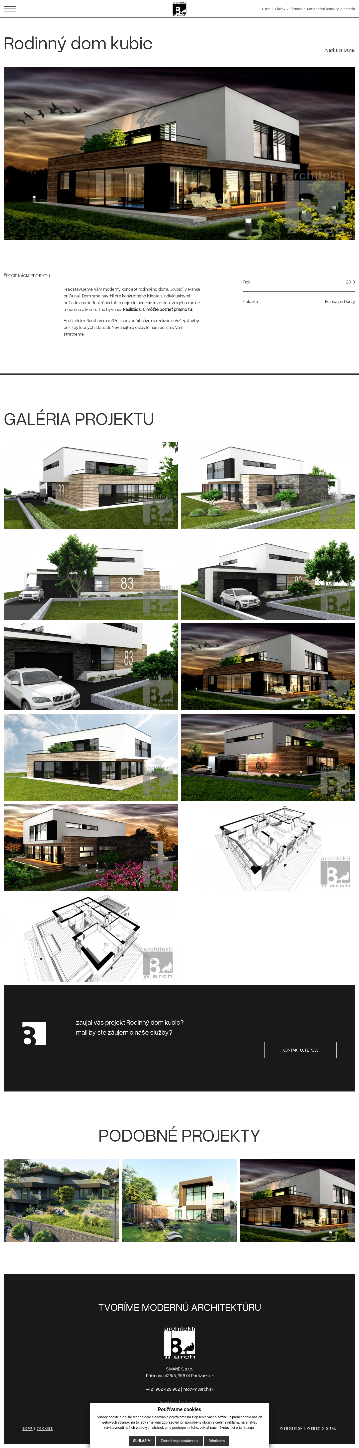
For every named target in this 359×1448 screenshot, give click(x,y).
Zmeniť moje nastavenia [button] (179, 1441)
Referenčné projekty (323, 8)
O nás (266, 8)
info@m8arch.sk (198, 1389)
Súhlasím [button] (142, 1441)
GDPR (27, 1428)
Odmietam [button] (216, 1441)
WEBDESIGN (291, 1428)
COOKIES (45, 1428)
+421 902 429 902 (163, 1389)
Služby (280, 8)
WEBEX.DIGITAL (322, 1428)
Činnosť (296, 8)
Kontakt (349, 8)
